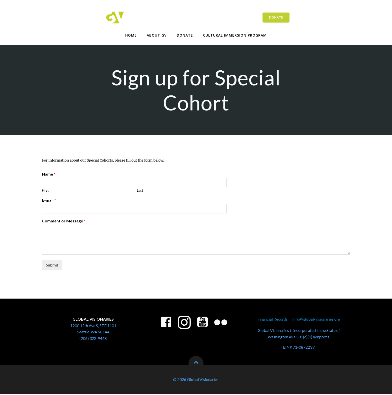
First (45, 191)
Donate (185, 35)
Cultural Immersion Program (235, 35)
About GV (157, 35)
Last (140, 191)
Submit (52, 265)
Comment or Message (64, 221)
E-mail (49, 200)
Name (49, 174)
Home (131, 35)
